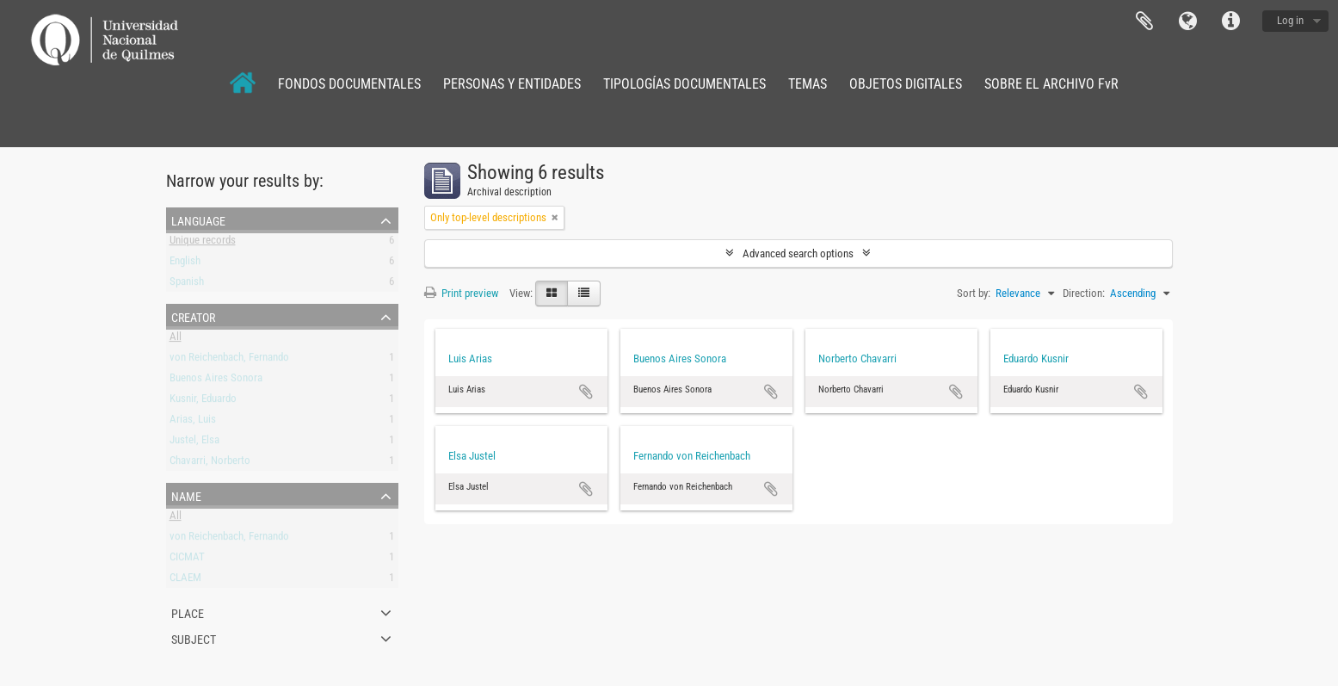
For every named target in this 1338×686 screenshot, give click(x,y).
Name (186, 495)
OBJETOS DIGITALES (905, 84)
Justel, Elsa (194, 442)
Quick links (1230, 21)
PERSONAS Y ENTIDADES (512, 84)
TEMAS (807, 84)
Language (1187, 21)
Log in (1290, 20)
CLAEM (185, 580)
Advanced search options (798, 253)
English (185, 263)
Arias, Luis (193, 422)
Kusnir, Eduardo (203, 401)
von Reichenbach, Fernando (229, 360)
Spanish (187, 284)
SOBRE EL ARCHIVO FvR (1051, 84)
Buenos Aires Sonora (216, 380)
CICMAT (187, 559)
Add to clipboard (586, 391)
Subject (193, 637)
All (176, 339)
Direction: (1084, 293)
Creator (193, 316)
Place (187, 612)
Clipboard (1144, 21)
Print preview (461, 293)
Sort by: (973, 293)
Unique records (203, 243)
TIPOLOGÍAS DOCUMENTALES (684, 84)
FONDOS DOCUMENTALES (349, 84)
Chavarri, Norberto (210, 463)
